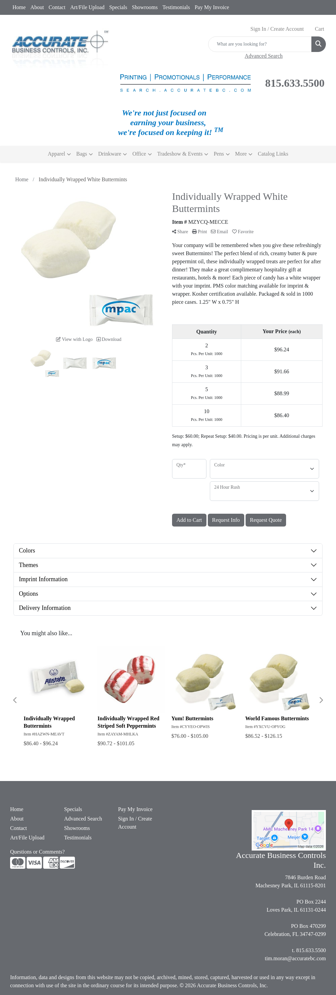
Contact (57, 7)
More (241, 154)
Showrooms (145, 7)
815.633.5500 (311, 950)
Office (139, 154)
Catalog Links (273, 154)
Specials (118, 7)
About (37, 7)
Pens (219, 154)
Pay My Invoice (212, 7)
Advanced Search (83, 819)
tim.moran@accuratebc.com (295, 958)
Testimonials (176, 7)
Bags (81, 154)
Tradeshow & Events (180, 154)
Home (19, 7)
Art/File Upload (87, 7)
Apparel (56, 154)
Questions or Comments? (37, 852)
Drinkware (109, 154)
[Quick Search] (260, 44)
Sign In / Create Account (135, 823)
